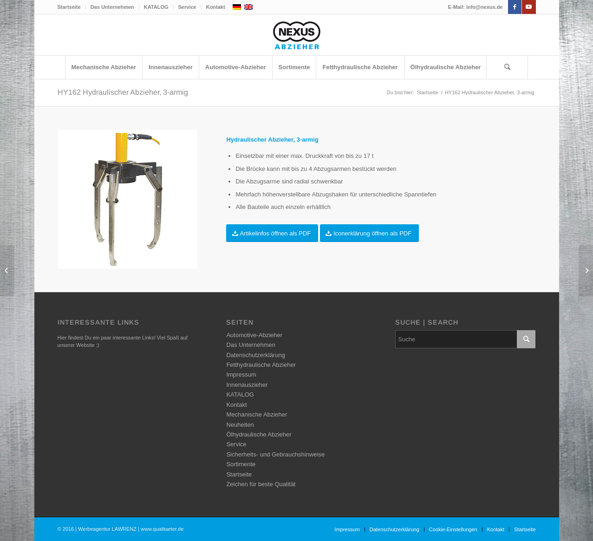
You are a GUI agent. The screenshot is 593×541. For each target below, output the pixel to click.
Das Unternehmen (112, 7)
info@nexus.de (484, 7)
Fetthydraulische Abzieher (261, 364)
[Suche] (507, 67)
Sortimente (240, 464)
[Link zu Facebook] (514, 7)
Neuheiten (240, 424)
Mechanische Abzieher (256, 414)
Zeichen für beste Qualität (260, 484)
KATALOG (156, 7)
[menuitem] (72, 7)
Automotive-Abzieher (254, 335)
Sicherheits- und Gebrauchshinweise (275, 454)
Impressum (241, 374)
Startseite (69, 7)
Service (187, 7)
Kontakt (215, 7)
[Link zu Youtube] (529, 7)
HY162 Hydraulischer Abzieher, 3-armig (123, 92)
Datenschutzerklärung (255, 355)
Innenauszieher (246, 384)
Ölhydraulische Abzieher (258, 434)
